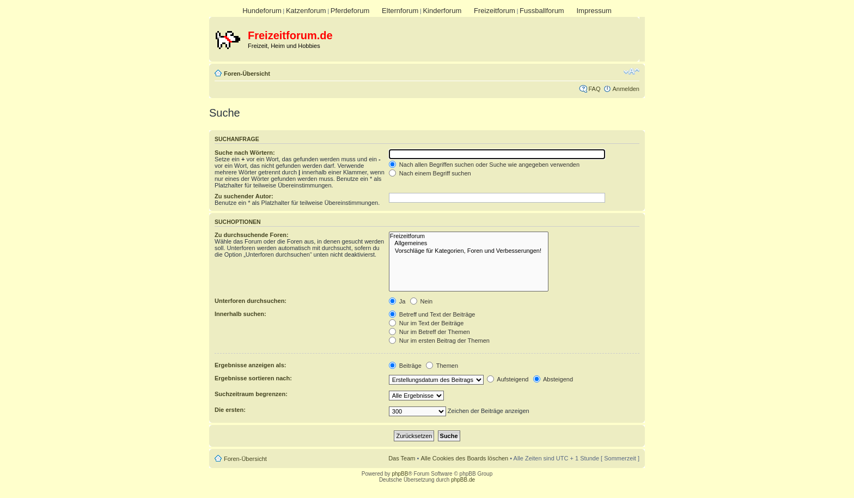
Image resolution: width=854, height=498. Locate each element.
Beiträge (405, 365)
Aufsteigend (508, 379)
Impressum (593, 11)
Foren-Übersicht (247, 73)
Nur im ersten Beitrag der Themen (439, 340)
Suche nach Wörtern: (245, 152)
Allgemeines (468, 243)
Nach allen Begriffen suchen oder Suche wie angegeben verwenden (484, 164)
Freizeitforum (494, 11)
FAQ (594, 89)
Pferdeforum (350, 11)
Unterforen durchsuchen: (250, 300)
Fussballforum (542, 11)
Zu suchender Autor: (244, 196)
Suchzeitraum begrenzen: (251, 394)
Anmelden (625, 89)
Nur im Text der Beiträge (426, 323)
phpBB (400, 474)
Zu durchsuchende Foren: (252, 235)
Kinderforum (442, 11)
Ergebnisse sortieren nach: (253, 378)
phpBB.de (463, 480)
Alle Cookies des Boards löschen (464, 458)
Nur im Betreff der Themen (429, 332)
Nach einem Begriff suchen (430, 173)
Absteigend (553, 379)
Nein (421, 301)
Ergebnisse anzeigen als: (250, 365)
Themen (442, 365)
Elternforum (400, 11)
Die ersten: (230, 409)
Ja (397, 301)
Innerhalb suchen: (240, 314)
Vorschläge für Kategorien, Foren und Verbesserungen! (468, 250)
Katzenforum (306, 11)
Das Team (401, 458)
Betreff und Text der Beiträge (432, 314)
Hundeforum (262, 11)
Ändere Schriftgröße (631, 71)
